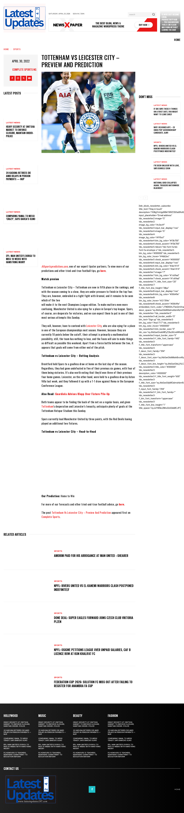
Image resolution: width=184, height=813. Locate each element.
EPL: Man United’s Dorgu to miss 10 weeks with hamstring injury (20, 259)
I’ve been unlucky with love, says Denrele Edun (166, 167)
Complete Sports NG (24, 69)
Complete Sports (50, 517)
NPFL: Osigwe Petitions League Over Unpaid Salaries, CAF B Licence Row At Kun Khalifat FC (92, 651)
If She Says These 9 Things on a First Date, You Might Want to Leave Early (166, 111)
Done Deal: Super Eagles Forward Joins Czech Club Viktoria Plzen (93, 619)
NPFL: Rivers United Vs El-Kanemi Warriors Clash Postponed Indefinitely (93, 587)
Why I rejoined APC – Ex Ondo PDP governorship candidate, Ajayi (165, 130)
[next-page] (145, 198)
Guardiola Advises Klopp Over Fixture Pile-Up (82, 394)
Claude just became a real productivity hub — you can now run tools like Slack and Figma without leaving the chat (170, 22)
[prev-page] (141, 198)
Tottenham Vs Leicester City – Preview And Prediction (81, 512)
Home (6, 49)
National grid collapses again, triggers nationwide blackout (166, 185)
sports (17, 49)
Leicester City (94, 326)
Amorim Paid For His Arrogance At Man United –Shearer (91, 555)
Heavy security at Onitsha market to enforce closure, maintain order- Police (20, 131)
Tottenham (47, 406)
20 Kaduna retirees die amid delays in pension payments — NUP (18, 176)
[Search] (153, 14)
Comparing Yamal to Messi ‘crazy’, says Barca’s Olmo (20, 217)
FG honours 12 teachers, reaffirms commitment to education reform (16, 755)
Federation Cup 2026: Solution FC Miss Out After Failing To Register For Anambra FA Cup (93, 684)
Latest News (13, 123)
